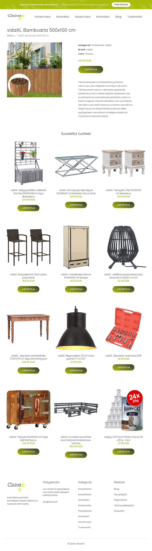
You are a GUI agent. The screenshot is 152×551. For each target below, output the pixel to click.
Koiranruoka (42, 17)
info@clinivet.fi (50, 504)
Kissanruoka (82, 17)
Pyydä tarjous (121, 4)
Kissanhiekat (84, 496)
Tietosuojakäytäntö (124, 507)
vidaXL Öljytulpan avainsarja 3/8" (123, 357)
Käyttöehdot (120, 502)
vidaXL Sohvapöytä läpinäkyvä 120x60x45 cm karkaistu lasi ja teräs (76, 194)
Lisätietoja (90, 71)
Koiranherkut (85, 513)
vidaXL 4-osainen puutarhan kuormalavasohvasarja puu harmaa (76, 442)
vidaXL (108, 47)
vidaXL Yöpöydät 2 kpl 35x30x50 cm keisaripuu (123, 194)
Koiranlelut (102, 17)
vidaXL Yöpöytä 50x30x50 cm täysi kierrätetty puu (28, 441)
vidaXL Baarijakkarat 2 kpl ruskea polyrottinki (28, 278)
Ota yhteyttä (120, 496)
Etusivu (10, 37)
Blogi (118, 17)
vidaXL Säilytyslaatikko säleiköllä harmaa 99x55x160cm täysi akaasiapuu (28, 195)
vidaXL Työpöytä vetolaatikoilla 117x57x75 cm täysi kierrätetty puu (28, 359)
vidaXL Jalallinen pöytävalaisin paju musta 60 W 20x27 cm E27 (123, 278)
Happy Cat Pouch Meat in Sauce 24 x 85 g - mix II (123, 441)
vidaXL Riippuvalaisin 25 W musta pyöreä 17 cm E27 (76, 359)
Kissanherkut (85, 491)
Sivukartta (119, 513)
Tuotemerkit (134, 17)
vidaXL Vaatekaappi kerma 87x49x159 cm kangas (76, 278)
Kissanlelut (62, 17)
